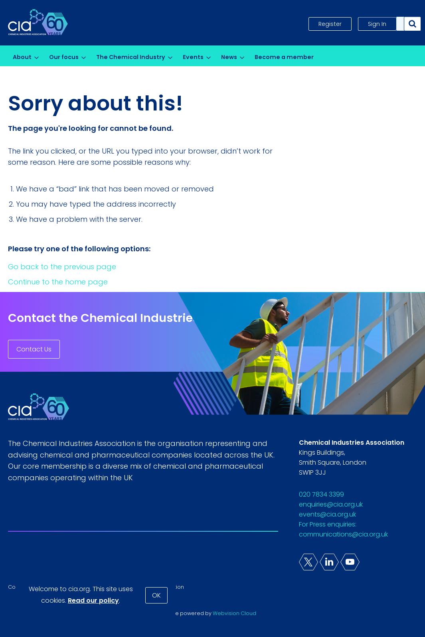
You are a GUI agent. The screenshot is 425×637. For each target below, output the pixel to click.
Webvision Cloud (234, 613)
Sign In (377, 24)
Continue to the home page (58, 282)
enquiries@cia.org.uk (331, 504)
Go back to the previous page (62, 267)
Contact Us (33, 349)
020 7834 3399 (321, 494)
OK (156, 595)
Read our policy (93, 600)
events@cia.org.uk (327, 514)
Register (330, 24)
